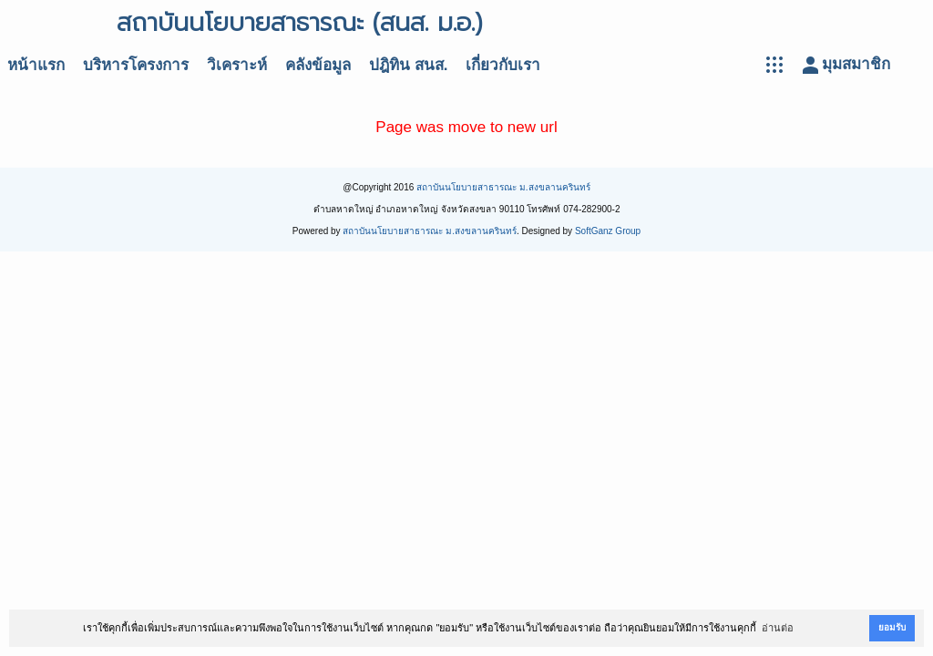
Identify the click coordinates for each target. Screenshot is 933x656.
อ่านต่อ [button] (778, 627)
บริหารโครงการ (136, 65)
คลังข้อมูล (318, 65)
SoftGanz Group (608, 231)
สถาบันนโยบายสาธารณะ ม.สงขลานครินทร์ (503, 187)
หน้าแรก (36, 65)
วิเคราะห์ (237, 65)
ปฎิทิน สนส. (408, 65)
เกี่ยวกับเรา (503, 65)
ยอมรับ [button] (892, 627)
